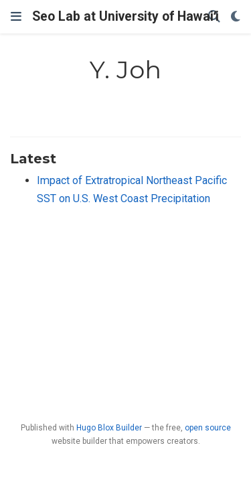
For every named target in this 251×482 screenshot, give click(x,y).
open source (208, 427)
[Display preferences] (235, 17)
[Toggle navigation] (16, 16)
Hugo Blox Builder (109, 427)
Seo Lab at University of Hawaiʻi (125, 16)
